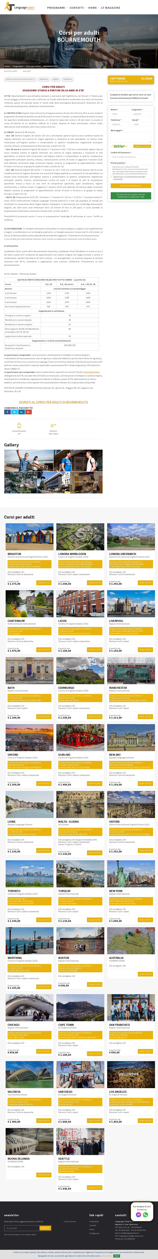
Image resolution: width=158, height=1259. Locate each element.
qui (146, 174)
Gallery (27, 71)
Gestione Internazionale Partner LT (20, 79)
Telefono (116, 120)
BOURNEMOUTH (51, 66)
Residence (67, 79)
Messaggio (117, 130)
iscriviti (45, 1228)
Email (135, 120)
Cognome (137, 109)
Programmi (56, 7)
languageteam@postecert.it (131, 1235)
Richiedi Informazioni (131, 186)
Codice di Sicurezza (121, 152)
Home (92, 7)
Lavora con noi (70, 1221)
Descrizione (10, 71)
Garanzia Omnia (91, 372)
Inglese (56, 79)
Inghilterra (44, 79)
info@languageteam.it (129, 1233)
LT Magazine (110, 7)
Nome (114, 109)
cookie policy (106, 1256)
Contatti (77, 7)
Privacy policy (118, 163)
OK (117, 1256)
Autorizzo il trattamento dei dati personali (130, 177)
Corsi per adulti (33, 66)
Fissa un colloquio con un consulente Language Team (131, 196)
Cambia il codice (142, 146)
